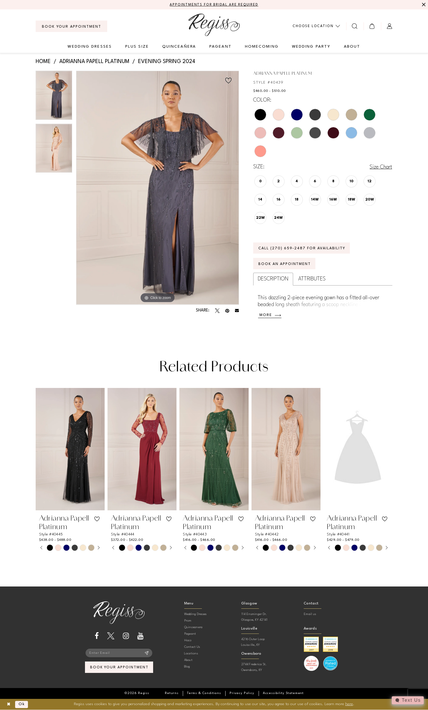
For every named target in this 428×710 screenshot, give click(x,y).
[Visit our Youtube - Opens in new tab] (140, 636)
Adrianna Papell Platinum (94, 61)
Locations (191, 653)
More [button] (265, 315)
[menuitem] (71, 26)
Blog (187, 666)
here (349, 704)
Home (43, 61)
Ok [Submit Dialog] (22, 704)
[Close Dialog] (8, 704)
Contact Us (192, 647)
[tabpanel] (54, 97)
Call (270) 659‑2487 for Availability (302, 248)
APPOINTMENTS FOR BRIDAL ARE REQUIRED (214, 5)
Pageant (190, 634)
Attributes (312, 279)
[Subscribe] (146, 653)
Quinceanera (193, 627)
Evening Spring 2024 (166, 61)
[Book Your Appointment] (71, 26)
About (188, 660)
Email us (310, 614)
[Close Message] (422, 5)
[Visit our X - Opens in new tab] (110, 636)
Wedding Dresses (195, 614)
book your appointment (119, 667)
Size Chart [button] (381, 167)
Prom (188, 620)
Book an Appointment (284, 264)
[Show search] (355, 26)
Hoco (188, 640)
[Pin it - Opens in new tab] (227, 310)
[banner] (214, 24)
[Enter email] (119, 653)
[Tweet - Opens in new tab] (217, 310)
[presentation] (70, 449)
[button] (372, 26)
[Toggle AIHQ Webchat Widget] (408, 700)
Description (273, 279)
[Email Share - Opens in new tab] (237, 311)
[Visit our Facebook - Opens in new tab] (97, 636)
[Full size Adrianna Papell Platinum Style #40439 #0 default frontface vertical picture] (157, 188)
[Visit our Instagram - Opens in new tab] (126, 636)
